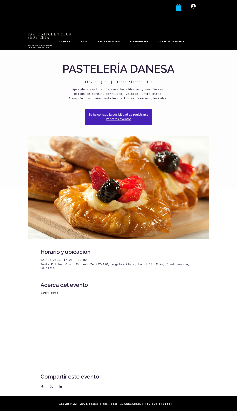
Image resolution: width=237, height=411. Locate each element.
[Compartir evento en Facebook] (42, 386)
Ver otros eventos (118, 119)
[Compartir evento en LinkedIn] (60, 386)
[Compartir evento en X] (51, 386)
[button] (179, 7)
